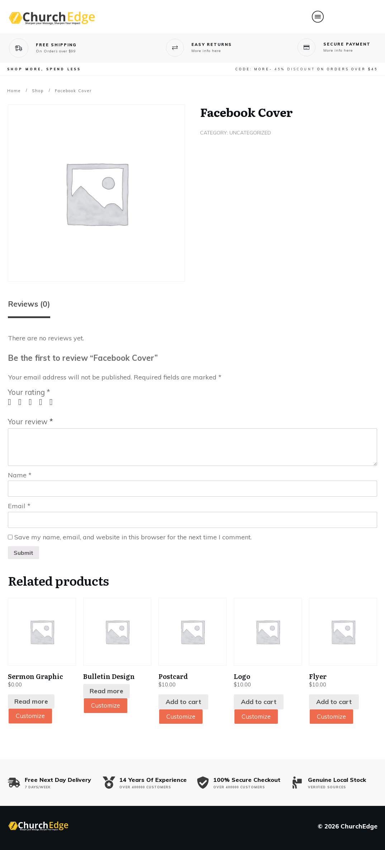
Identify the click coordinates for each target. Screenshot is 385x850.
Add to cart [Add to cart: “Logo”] (258, 702)
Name (20, 475)
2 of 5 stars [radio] (22, 402)
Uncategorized (250, 132)
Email (19, 506)
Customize (31, 716)
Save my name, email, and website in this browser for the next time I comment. (133, 537)
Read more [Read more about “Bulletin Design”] (106, 691)
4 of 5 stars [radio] (43, 402)
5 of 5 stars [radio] (53, 402)
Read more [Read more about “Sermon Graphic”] (31, 701)
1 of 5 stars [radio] (12, 402)
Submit (23, 552)
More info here (206, 50)
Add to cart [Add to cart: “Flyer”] (334, 702)
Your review (30, 421)
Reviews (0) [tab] (29, 303)
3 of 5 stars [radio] (33, 402)
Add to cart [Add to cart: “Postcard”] (183, 702)
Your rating (29, 392)
